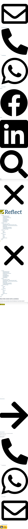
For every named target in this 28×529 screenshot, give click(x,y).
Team (3, 235)
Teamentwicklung (5, 218)
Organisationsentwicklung (6, 272)
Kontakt (2, 238)
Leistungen (2, 270)
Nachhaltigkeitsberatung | (8, 394)
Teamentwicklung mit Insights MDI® (7, 227)
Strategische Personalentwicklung (7, 217)
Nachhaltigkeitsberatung (6, 220)
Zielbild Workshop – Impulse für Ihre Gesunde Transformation (10, 225)
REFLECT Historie (5, 293)
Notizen (2, 285)
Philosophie (4, 234)
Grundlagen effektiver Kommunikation (7, 228)
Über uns (2, 233)
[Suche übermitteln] (0, 304)
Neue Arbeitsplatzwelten (6, 219)
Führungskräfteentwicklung (6, 271)
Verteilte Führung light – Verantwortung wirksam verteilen (10, 224)
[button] (14, 164)
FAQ (1, 239)
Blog (3, 231)
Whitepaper (4, 232)
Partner (4, 292)
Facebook (1, 397)
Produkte (2, 278)
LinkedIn (1, 396)
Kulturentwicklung (5, 277)
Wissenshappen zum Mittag (6, 279)
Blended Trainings (5, 226)
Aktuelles (4, 286)
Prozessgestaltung (5, 221)
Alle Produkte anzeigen (5, 284)
